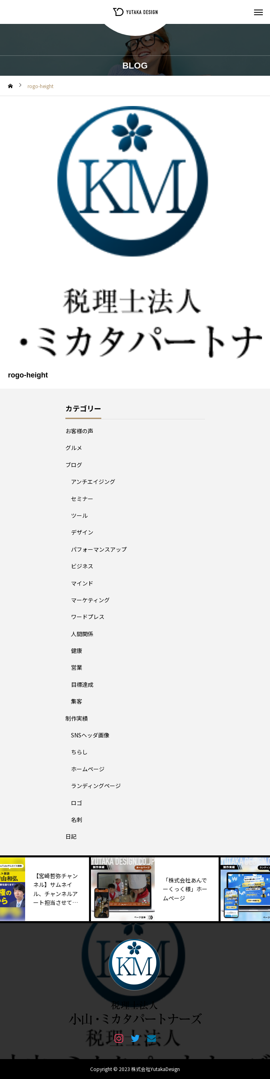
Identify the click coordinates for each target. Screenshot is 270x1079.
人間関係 (82, 634)
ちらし (79, 752)
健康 (76, 650)
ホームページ (87, 769)
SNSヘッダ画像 (90, 735)
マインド (82, 583)
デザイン (82, 532)
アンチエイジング (93, 481)
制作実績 (76, 718)
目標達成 (82, 684)
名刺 (76, 819)
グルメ (73, 448)
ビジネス (82, 566)
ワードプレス (87, 617)
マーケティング (90, 600)
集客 (76, 701)
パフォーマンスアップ (99, 549)
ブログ (73, 465)
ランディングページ (96, 786)
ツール (79, 515)
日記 (71, 836)
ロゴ (76, 803)
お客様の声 (79, 431)
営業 (76, 667)
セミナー (82, 499)
